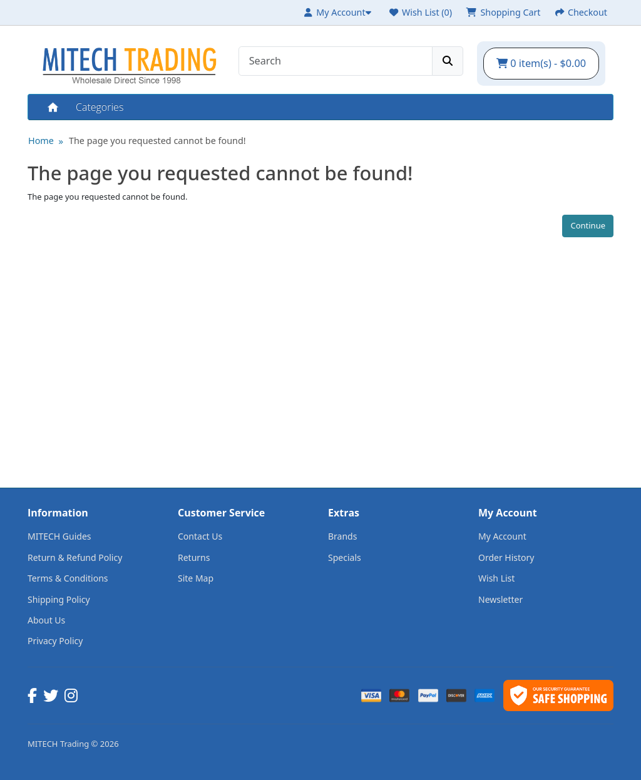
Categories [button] (99, 107)
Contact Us (200, 536)
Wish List (496, 578)
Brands (342, 536)
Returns (194, 557)
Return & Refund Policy (75, 557)
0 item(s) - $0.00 (541, 63)
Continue (587, 225)
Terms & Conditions (68, 578)
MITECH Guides (59, 536)
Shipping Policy (59, 599)
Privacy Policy (55, 641)
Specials (344, 557)
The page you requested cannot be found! (157, 140)
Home (52, 107)
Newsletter (500, 599)
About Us (46, 620)
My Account (502, 536)
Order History (506, 557)
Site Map (195, 578)
